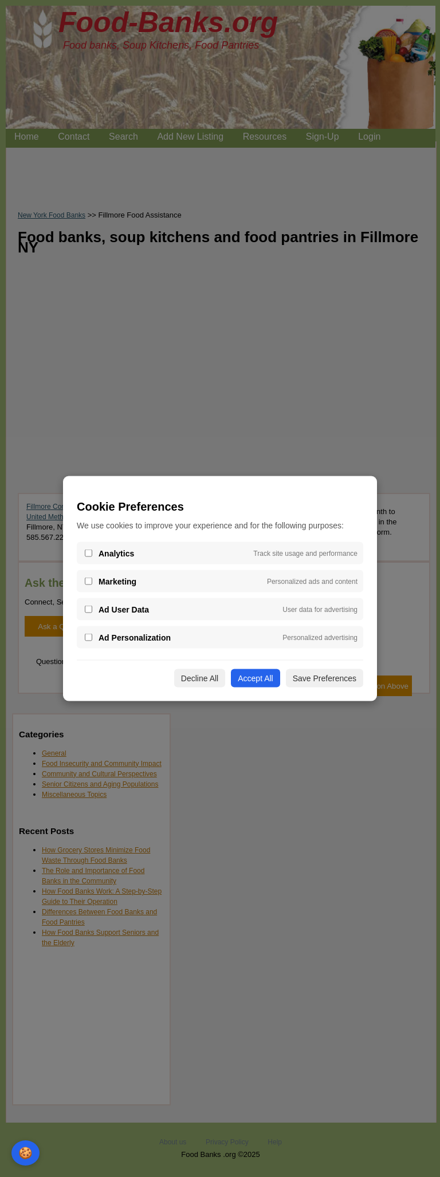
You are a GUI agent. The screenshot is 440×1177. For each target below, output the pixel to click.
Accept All (255, 678)
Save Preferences (324, 678)
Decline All (199, 678)
